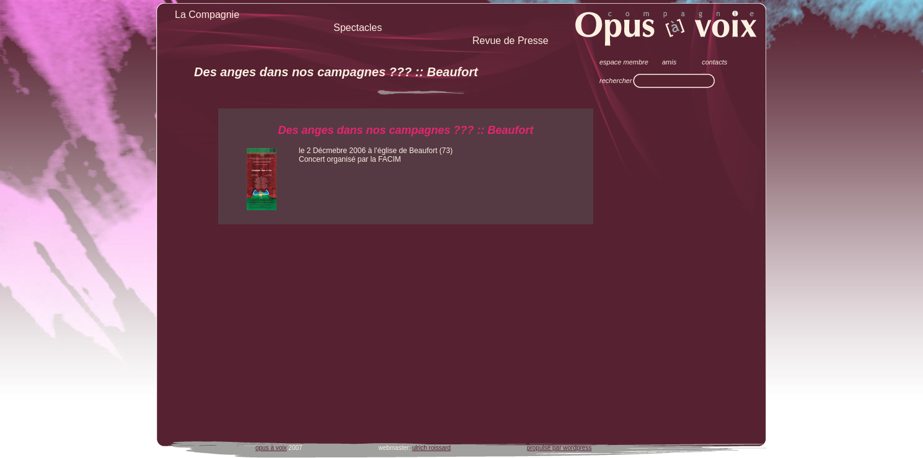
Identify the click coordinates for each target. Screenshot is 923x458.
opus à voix (271, 447)
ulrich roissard (431, 447)
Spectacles (357, 27)
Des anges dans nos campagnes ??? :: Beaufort (336, 72)
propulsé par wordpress (559, 447)
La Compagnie (207, 14)
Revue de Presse (510, 40)
